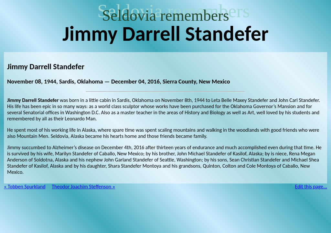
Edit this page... (311, 186)
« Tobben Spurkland (25, 186)
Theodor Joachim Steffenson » (83, 186)
